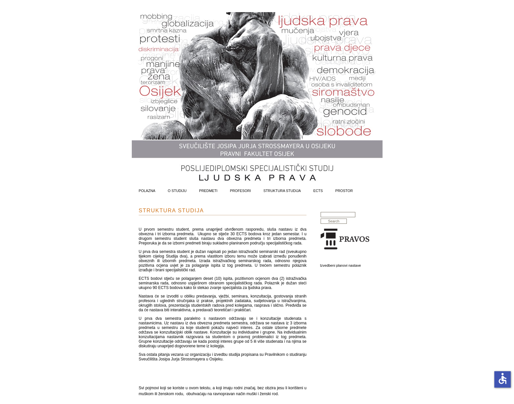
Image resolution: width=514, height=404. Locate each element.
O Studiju (177, 191)
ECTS (318, 191)
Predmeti (208, 191)
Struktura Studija (282, 191)
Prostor (344, 191)
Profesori (240, 191)
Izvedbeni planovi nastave (340, 265)
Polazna (147, 191)
